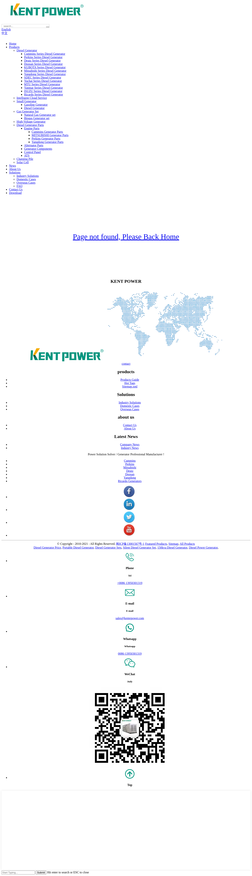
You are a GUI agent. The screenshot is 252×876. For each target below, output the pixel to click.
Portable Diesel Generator (78, 547)
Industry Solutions (28, 175)
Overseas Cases (26, 182)
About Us (15, 169)
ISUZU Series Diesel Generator (43, 91)
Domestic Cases (26, 179)
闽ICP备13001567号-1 (130, 543)
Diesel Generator (27, 50)
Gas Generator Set (28, 111)
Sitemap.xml (129, 386)
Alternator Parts (33, 145)
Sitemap (173, 543)
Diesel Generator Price (47, 547)
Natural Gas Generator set (40, 114)
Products (14, 47)
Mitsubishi (129, 467)
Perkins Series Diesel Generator (43, 57)
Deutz (129, 470)
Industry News (130, 447)
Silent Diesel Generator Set (139, 547)
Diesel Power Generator (203, 547)
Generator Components (38, 148)
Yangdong (130, 477)
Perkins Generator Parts (46, 138)
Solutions (14, 172)
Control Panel (32, 152)
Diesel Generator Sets (108, 547)
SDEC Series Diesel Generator (42, 77)
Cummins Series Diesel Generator (44, 53)
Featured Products (156, 543)
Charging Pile (25, 159)
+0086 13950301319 (129, 583)
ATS (26, 155)
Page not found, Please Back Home (126, 236)
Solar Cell (23, 162)
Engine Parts (31, 128)
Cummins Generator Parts (47, 131)
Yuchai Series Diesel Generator (43, 81)
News (12, 165)
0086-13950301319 (129, 653)
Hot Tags (129, 383)
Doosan (129, 474)
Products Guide (129, 379)
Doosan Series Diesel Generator (43, 64)
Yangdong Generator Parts (47, 142)
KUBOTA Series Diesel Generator (45, 67)
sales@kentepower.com (129, 618)
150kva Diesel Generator (172, 547)
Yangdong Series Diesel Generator (45, 74)
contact (126, 363)
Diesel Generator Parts (30, 125)
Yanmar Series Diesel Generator (43, 87)
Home (12, 43)
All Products (187, 543)
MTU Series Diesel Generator (42, 84)
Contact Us (16, 189)
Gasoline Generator (36, 104)
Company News (130, 444)
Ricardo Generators (130, 481)
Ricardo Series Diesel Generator (43, 94)
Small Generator (26, 101)
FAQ (19, 186)
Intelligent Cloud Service (32, 97)
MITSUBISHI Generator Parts (50, 135)
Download (15, 192)
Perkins (129, 464)
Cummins (130, 460)
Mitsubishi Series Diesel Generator (45, 70)
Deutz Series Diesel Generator (42, 60)
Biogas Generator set (36, 118)
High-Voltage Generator (31, 121)
